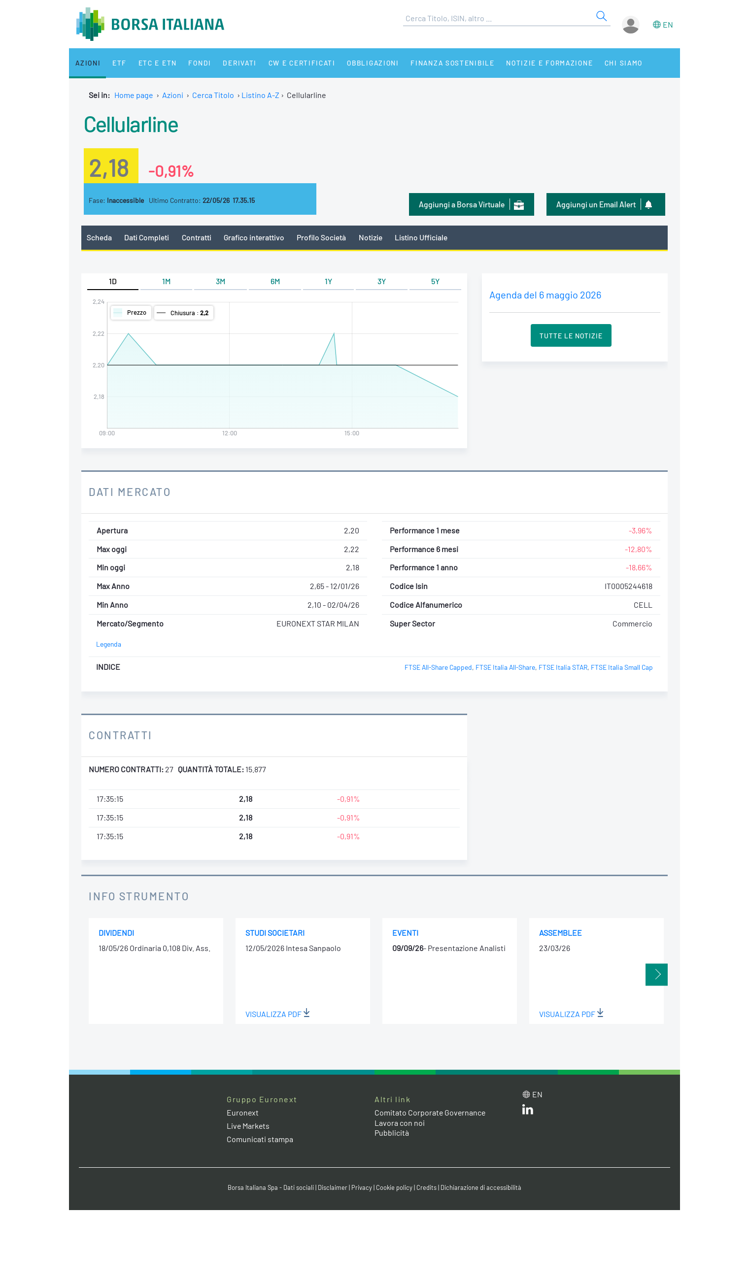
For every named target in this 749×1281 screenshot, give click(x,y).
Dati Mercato (130, 491)
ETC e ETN (153, 63)
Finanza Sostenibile (442, 63)
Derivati (232, 63)
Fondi (194, 63)
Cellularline (131, 123)
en (668, 24)
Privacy (361, 1188)
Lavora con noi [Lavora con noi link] (399, 1122)
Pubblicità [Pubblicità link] (391, 1133)
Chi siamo (612, 63)
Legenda (108, 644)
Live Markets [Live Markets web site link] (249, 1125)
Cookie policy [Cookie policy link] (394, 1188)
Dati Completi (147, 237)
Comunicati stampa (260, 1139)
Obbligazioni (364, 63)
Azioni (87, 63)
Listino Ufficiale (422, 237)
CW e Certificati (294, 63)
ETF (117, 63)
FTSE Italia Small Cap (622, 667)
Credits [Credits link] (426, 1188)
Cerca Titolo (213, 94)
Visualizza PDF (277, 1013)
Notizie (372, 237)
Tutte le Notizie (571, 335)
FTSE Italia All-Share (505, 667)
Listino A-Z (260, 94)
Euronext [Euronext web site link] (243, 1112)
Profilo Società (323, 237)
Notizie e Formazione (539, 63)
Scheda (99, 237)
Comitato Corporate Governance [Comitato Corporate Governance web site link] (430, 1112)
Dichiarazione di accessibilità (481, 1188)
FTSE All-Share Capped (438, 667)
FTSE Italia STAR (563, 667)
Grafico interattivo (254, 237)
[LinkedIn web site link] (527, 1111)
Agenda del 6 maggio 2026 (545, 294)
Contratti (196, 237)
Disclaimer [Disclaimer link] (332, 1188)
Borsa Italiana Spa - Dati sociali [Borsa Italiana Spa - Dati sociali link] (271, 1188)
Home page (133, 94)
